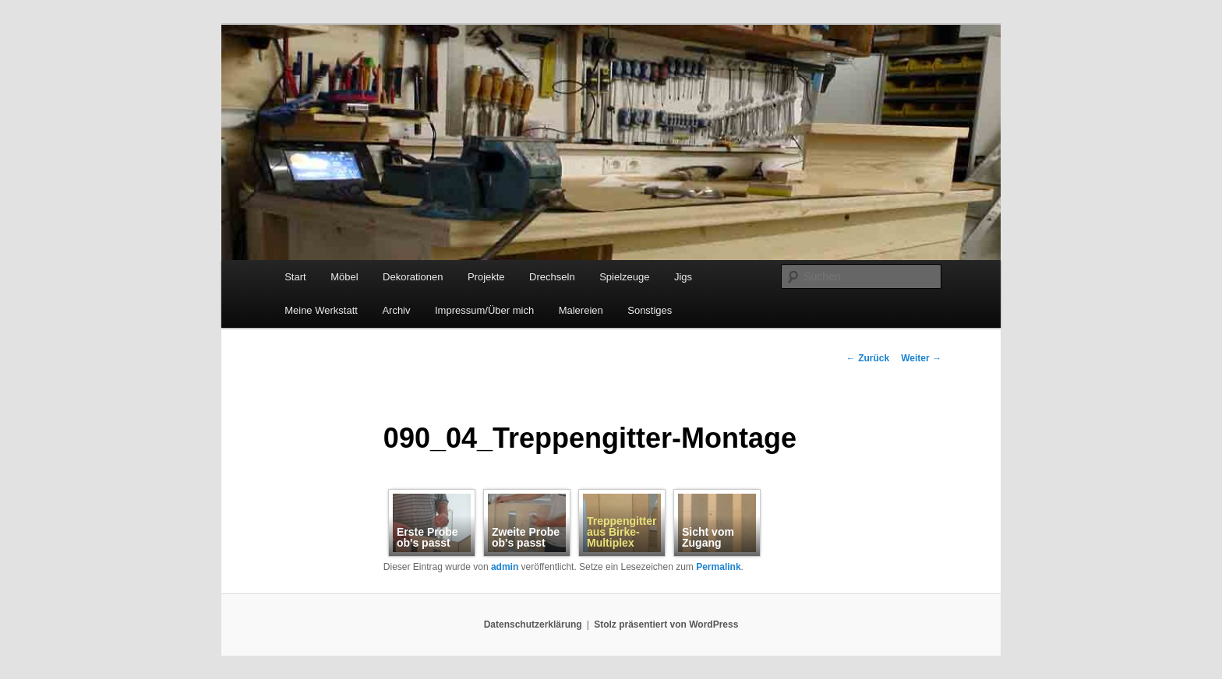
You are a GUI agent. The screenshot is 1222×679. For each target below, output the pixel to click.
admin (504, 566)
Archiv (396, 310)
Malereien (581, 310)
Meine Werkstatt (321, 310)
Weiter (921, 358)
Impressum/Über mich (484, 310)
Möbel (344, 277)
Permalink (718, 566)
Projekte (486, 277)
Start (295, 277)
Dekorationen (413, 277)
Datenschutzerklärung (533, 624)
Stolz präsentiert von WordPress (666, 624)
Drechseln (552, 277)
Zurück (867, 358)
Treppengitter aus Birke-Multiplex (621, 532)
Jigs (683, 277)
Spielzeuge (624, 277)
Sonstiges (649, 310)
